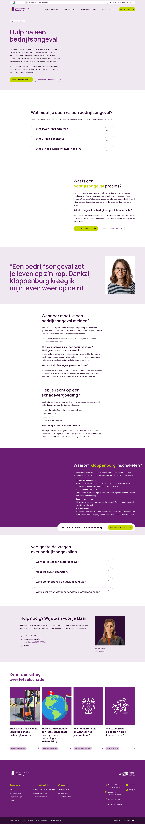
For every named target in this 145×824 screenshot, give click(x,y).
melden (55, 334)
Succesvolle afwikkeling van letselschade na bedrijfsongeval (24, 732)
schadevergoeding (94, 402)
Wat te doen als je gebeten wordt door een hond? (115, 732)
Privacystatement (41, 820)
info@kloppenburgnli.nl (115, 804)
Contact (12, 800)
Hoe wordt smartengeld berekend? (44, 789)
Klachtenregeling (55, 820)
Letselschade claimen (40, 797)
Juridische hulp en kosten (41, 793)
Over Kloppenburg (109, 9)
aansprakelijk (84, 354)
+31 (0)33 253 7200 (113, 3)
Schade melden (127, 9)
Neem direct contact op (86, 228)
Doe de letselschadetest (47, 79)
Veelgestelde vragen (16, 797)
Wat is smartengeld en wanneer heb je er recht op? (85, 732)
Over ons (125, 3)
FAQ (131, 3)
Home (11, 789)
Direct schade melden (21, 79)
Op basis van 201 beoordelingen (36, 2)
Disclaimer (30, 820)
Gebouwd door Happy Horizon (124, 820)
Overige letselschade (89, 9)
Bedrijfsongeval (70, 9)
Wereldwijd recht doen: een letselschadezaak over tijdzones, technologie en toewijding (55, 735)
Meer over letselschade (112, 228)
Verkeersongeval (52, 9)
